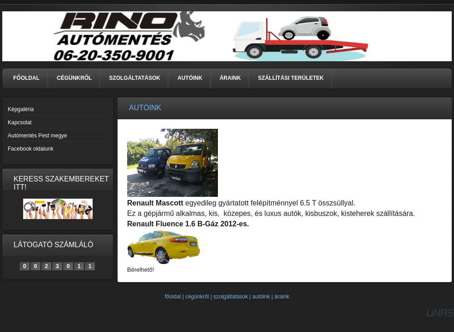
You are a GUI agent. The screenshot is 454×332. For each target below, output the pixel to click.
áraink (281, 296)
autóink (261, 296)
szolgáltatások (230, 296)
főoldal (173, 296)
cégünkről (197, 296)
